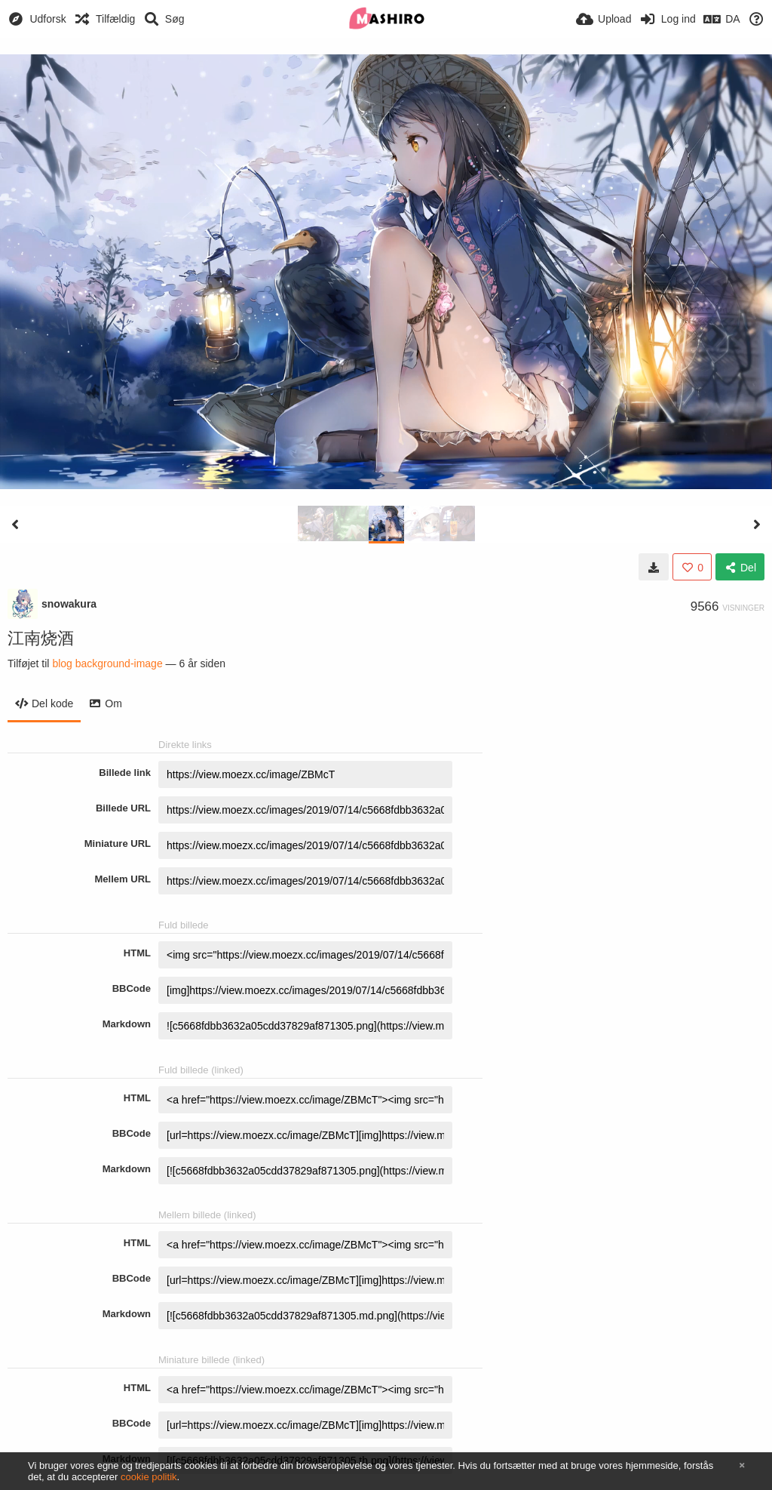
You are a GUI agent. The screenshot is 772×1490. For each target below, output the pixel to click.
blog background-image (107, 663)
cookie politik (149, 1476)
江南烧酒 (41, 638)
